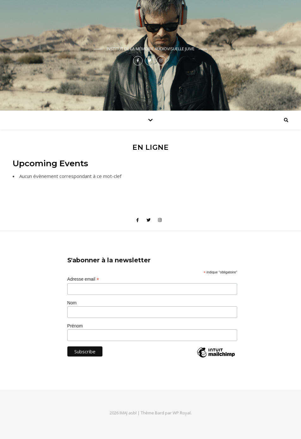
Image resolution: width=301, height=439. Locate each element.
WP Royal (182, 413)
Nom (72, 302)
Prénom (75, 325)
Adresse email (83, 279)
